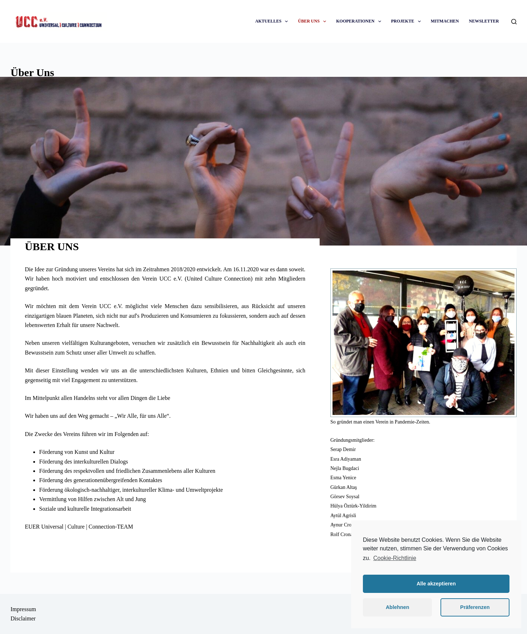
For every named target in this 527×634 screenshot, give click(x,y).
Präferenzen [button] (474, 607)
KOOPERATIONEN (360, 21)
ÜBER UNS (313, 21)
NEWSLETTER (484, 21)
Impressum (23, 609)
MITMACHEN (445, 21)
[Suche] (514, 21)
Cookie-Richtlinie (394, 558)
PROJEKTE (407, 21)
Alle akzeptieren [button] (436, 583)
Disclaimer (22, 618)
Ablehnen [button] (397, 607)
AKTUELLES (273, 21)
